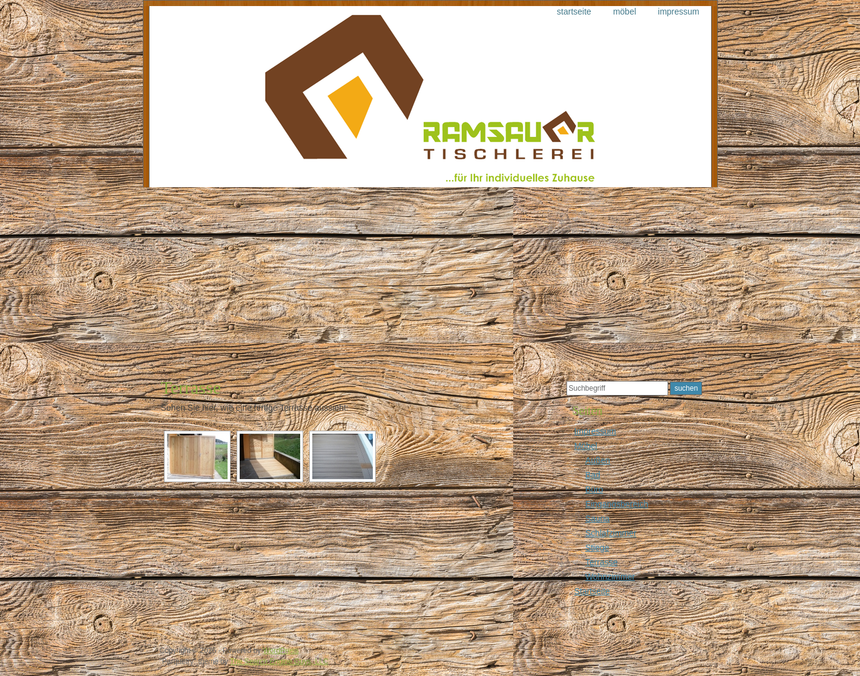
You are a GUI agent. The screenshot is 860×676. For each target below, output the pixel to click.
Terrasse (191, 387)
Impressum (678, 11)
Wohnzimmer (610, 577)
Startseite (574, 11)
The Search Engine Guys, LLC (279, 661)
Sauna (597, 518)
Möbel (624, 11)
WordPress (280, 650)
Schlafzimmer (611, 533)
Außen (597, 460)
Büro (594, 489)
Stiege (597, 547)
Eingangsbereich (616, 504)
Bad (592, 475)
